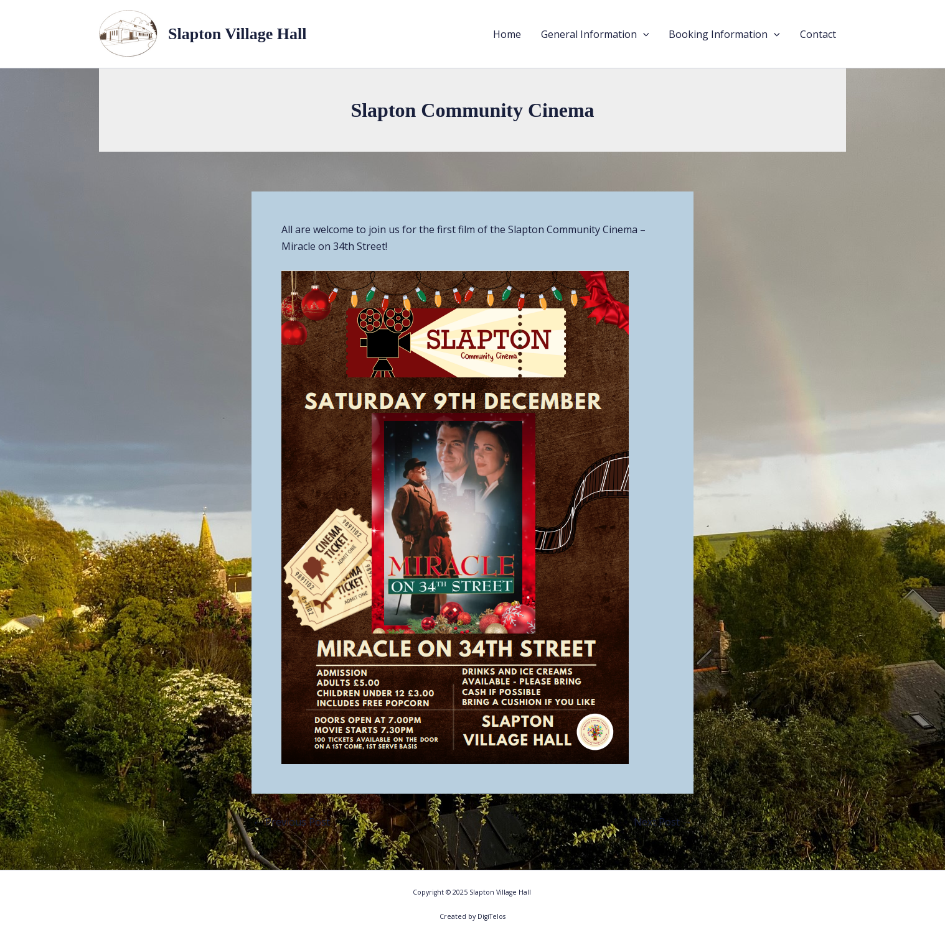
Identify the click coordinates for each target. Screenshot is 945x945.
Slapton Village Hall (237, 34)
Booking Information (724, 34)
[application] (643, 34)
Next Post (663, 822)
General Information (595, 34)
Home (507, 34)
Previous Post (291, 822)
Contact (818, 34)
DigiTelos (491, 916)
